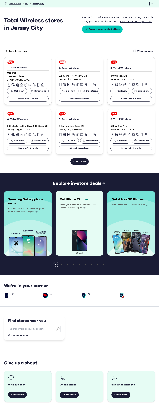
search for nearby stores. (136, 21)
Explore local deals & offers (102, 29)
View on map (143, 50)
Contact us (17, 395)
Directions (38, 91)
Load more (79, 161)
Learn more (69, 395)
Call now (17, 91)
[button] (55, 264)
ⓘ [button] (103, 183)
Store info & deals (28, 99)
